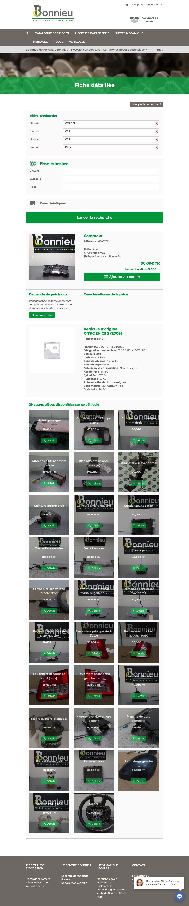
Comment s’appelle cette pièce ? (125, 49)
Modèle (34, 139)
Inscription (137, 4)
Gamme (34, 131)
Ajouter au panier (122, 277)
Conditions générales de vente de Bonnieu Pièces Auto (111, 893)
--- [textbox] (66, 171)
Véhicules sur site (36, 886)
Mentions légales (107, 879)
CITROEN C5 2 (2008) (103, 333)
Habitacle (40, 41)
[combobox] (111, 123)
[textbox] (111, 187)
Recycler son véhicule (85, 49)
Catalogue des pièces (52, 33)
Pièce (33, 187)
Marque (34, 123)
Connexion (153, 4)
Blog (160, 49)
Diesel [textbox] (111, 147)
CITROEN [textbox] (111, 123)
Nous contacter (42, 315)
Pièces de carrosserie (92, 33)
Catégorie (35, 179)
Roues (58, 41)
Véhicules (77, 41)
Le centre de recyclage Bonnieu (47, 49)
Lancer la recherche (94, 217)
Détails (49, 440)
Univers (34, 171)
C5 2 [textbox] (111, 131)
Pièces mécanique (129, 33)
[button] (32, 257)
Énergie (34, 147)
